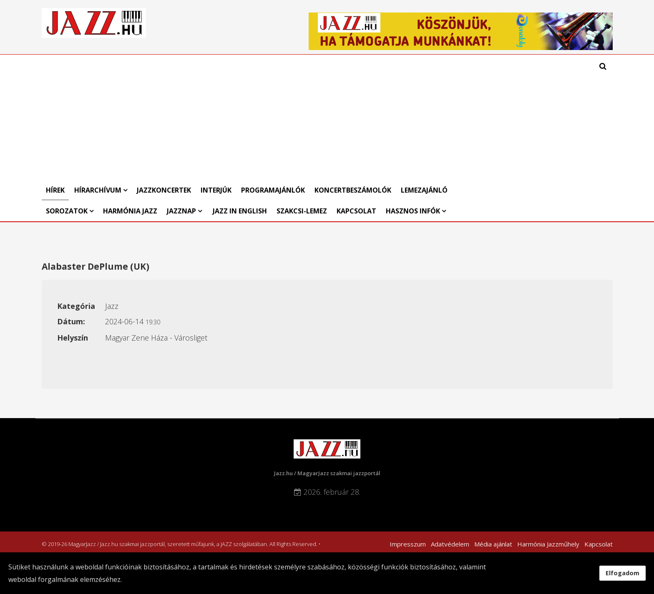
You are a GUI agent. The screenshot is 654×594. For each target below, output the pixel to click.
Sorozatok (67, 211)
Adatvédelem (450, 544)
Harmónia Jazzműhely (548, 544)
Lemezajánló (424, 190)
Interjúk (216, 190)
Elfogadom (622, 573)
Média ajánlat (493, 544)
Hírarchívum (98, 190)
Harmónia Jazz (130, 211)
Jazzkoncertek (164, 190)
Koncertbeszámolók (352, 190)
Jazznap (181, 211)
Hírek (55, 190)
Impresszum (408, 544)
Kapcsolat (356, 211)
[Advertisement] (253, 117)
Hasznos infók (413, 211)
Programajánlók (273, 190)
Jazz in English (240, 211)
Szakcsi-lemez (302, 211)
